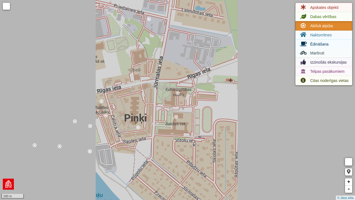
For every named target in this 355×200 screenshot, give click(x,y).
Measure (348, 162)
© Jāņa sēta (345, 197)
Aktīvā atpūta (316, 26)
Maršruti (311, 53)
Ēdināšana (313, 44)
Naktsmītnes (315, 34)
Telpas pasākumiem (321, 71)
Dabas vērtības (317, 16)
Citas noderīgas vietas (324, 80)
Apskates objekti (318, 7)
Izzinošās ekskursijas (323, 62)
